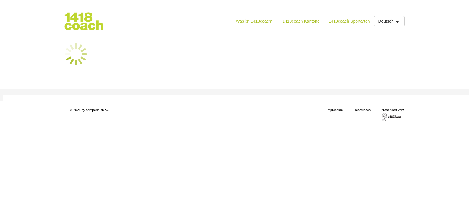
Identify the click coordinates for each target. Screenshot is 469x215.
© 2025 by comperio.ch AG (89, 110)
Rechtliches (362, 110)
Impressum (335, 110)
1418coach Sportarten (349, 21)
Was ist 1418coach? (255, 21)
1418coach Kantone (301, 21)
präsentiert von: (393, 114)
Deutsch (389, 21)
